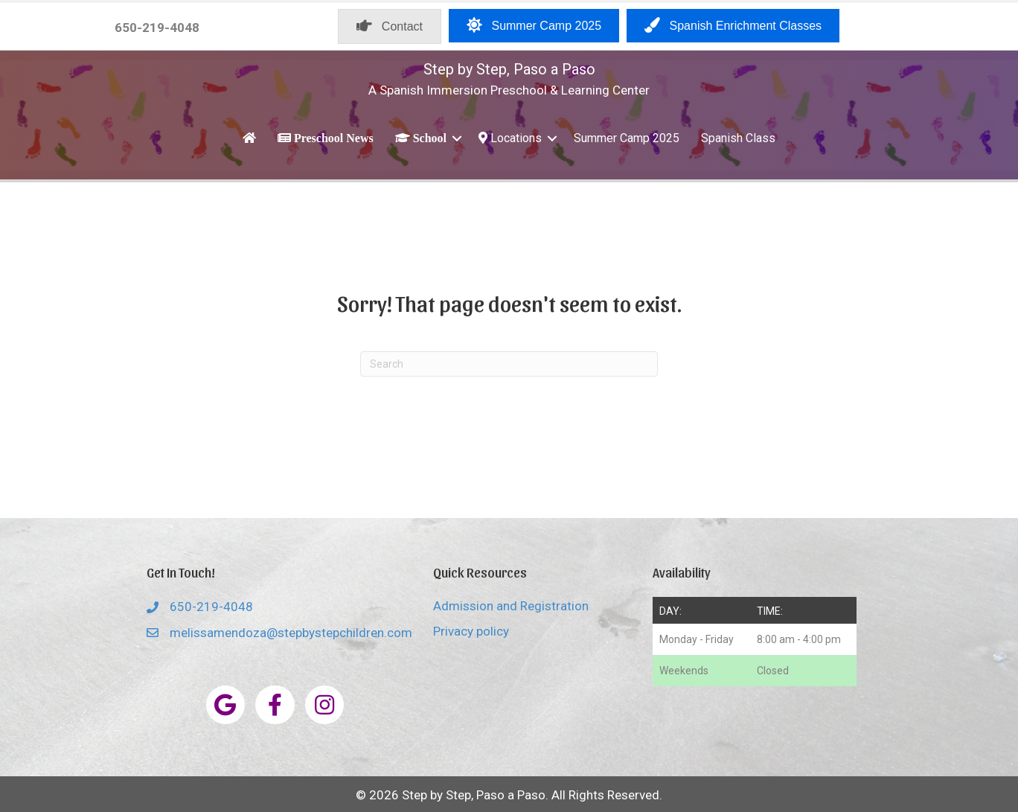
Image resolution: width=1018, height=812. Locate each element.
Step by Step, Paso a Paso (509, 69)
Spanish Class (738, 138)
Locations (510, 138)
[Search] (509, 364)
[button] (456, 138)
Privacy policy (471, 631)
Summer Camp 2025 (626, 138)
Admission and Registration (511, 605)
